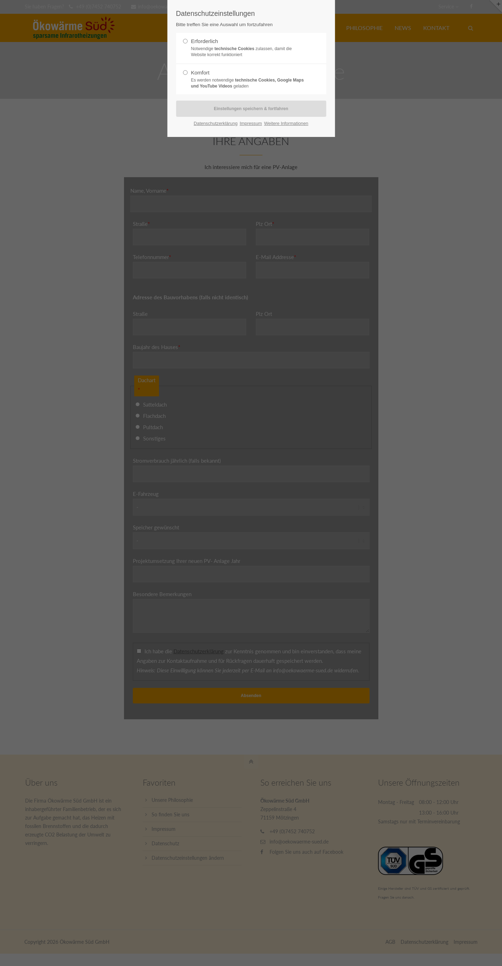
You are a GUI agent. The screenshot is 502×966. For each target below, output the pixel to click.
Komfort (248, 79)
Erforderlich (248, 48)
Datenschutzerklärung (215, 123)
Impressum (251, 123)
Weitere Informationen (286, 123)
